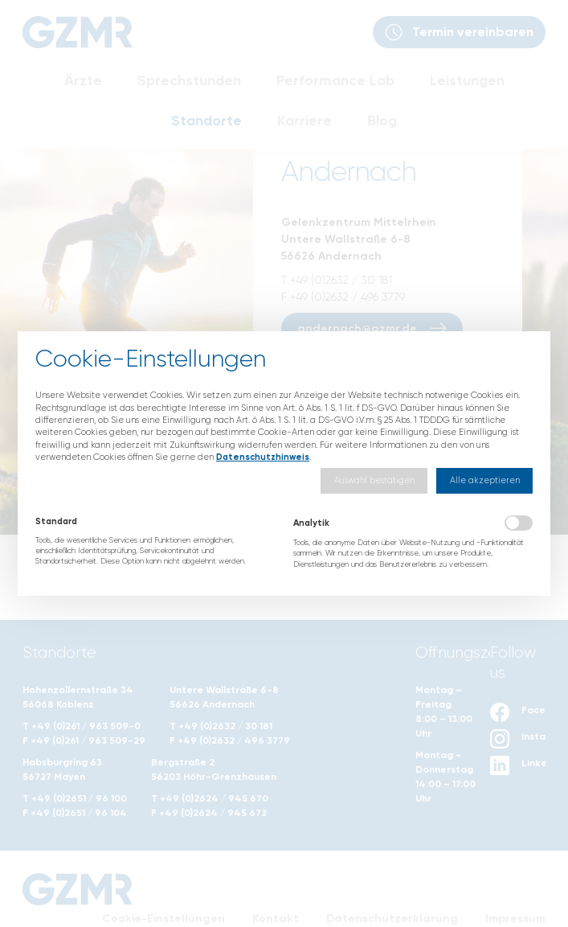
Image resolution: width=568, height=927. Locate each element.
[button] (374, 480)
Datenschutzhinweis (262, 457)
